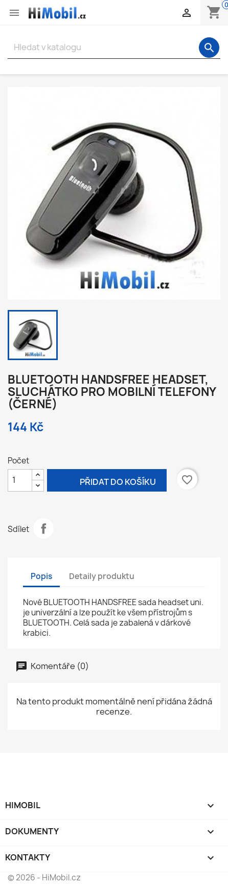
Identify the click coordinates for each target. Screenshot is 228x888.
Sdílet (43, 528)
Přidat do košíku (107, 481)
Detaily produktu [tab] (101, 576)
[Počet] (20, 480)
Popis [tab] (41, 576)
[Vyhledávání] (114, 47)
